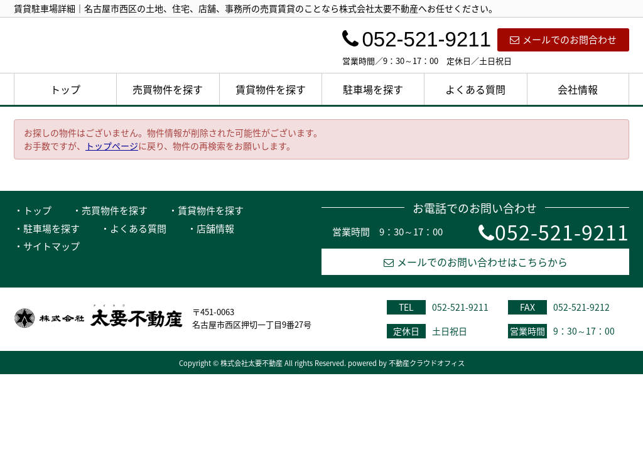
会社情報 (578, 89)
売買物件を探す (167, 89)
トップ (65, 89)
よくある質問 (475, 89)
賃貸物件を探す (270, 89)
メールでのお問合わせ (563, 39)
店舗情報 (215, 228)
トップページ (111, 145)
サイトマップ (51, 246)
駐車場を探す (373, 89)
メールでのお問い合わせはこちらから (476, 261)
